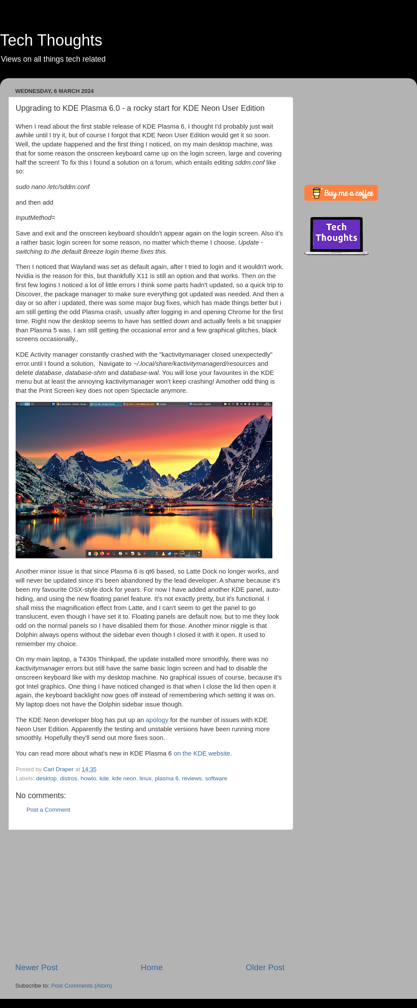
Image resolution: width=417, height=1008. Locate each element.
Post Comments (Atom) (81, 985)
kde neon (124, 778)
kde (104, 778)
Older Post (265, 967)
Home (151, 967)
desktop (46, 778)
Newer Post (36, 967)
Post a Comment (48, 809)
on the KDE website (202, 753)
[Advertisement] (150, 896)
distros (68, 778)
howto (88, 778)
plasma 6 (167, 778)
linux (145, 778)
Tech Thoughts (51, 40)
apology (157, 719)
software (216, 778)
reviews (192, 778)
